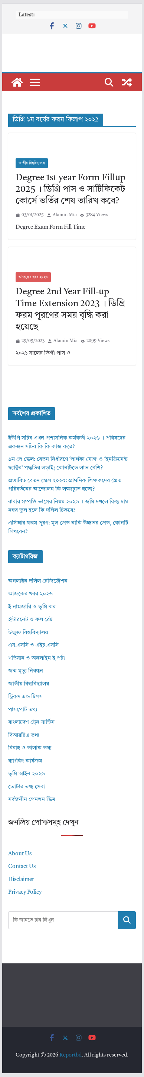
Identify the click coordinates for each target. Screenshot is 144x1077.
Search (127, 920)
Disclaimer (21, 880)
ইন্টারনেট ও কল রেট (30, 620)
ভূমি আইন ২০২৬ (26, 774)
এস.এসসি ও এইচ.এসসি (33, 645)
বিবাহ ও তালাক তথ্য (30, 748)
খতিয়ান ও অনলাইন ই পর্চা (36, 658)
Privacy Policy (25, 892)
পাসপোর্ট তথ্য (22, 710)
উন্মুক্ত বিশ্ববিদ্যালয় (28, 633)
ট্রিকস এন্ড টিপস (25, 697)
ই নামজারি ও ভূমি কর (32, 607)
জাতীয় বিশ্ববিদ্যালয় (32, 163)
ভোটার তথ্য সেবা (26, 787)
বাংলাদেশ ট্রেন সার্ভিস (31, 722)
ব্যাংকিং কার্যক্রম (25, 761)
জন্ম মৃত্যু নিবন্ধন (25, 671)
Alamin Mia (65, 215)
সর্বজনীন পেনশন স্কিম (31, 799)
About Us (20, 854)
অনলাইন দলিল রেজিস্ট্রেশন (38, 581)
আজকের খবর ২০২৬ (33, 277)
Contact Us (22, 866)
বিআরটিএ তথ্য (23, 735)
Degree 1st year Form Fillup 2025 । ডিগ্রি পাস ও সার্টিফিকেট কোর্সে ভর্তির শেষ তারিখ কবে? (70, 190)
